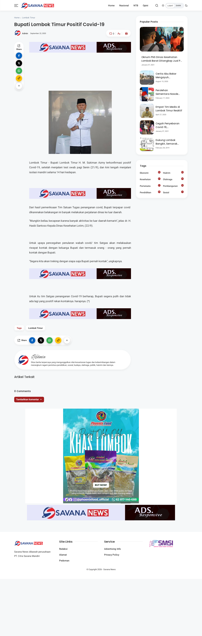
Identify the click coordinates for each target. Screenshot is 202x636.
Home (111, 5)
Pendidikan (150, 192)
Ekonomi (150, 172)
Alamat (63, 554)
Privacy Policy (111, 554)
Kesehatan (150, 179)
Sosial (173, 193)
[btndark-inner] (174, 5)
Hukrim (173, 172)
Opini (145, 5)
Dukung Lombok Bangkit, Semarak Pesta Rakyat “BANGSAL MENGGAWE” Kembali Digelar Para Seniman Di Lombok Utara (168, 142)
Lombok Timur (28, 17)
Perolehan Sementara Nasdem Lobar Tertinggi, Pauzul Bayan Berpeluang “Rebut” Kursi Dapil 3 (168, 92)
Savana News (109, 569)
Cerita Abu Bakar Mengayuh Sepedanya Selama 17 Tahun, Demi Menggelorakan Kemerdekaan (168, 75)
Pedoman (64, 560)
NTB (136, 5)
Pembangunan (173, 185)
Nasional (124, 5)
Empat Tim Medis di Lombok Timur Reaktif (169, 108)
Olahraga (173, 179)
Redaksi (63, 549)
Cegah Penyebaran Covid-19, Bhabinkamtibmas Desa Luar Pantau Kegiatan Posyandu (168, 125)
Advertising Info (112, 549)
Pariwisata (150, 185)
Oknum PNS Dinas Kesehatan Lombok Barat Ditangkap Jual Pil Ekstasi (161, 59)
